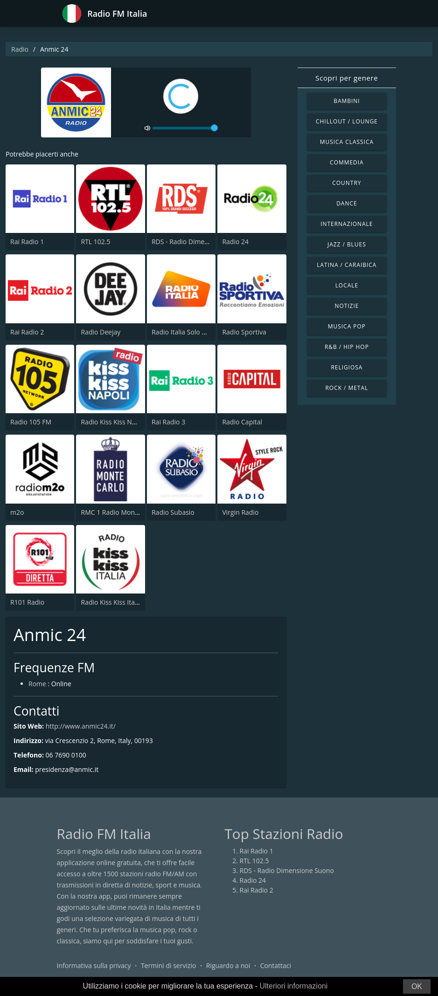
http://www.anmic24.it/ (81, 726)
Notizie (346, 306)
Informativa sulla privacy (94, 965)
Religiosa (346, 367)
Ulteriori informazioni (293, 986)
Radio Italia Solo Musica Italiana (199, 331)
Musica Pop (347, 326)
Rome (37, 683)
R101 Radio (27, 602)
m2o (17, 512)
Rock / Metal (346, 388)
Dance (346, 203)
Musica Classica (347, 142)
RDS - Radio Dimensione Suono (199, 241)
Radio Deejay (100, 331)
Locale (346, 285)
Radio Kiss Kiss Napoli (113, 421)
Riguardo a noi (228, 965)
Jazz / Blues (346, 244)
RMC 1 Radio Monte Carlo (119, 512)
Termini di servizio (168, 965)
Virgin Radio (240, 512)
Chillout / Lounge (347, 121)
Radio (19, 49)
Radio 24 (235, 241)
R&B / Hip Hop (347, 347)
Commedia (346, 162)
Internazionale (346, 224)
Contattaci (275, 965)
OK (416, 986)
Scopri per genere (346, 77)
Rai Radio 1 (27, 241)
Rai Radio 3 (168, 421)
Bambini (347, 101)
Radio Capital (242, 421)
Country (346, 183)
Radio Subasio (173, 512)
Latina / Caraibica (346, 265)
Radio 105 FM (30, 421)
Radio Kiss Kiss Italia (111, 602)
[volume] (185, 128)
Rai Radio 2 (27, 331)
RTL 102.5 (95, 241)
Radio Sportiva (244, 331)
